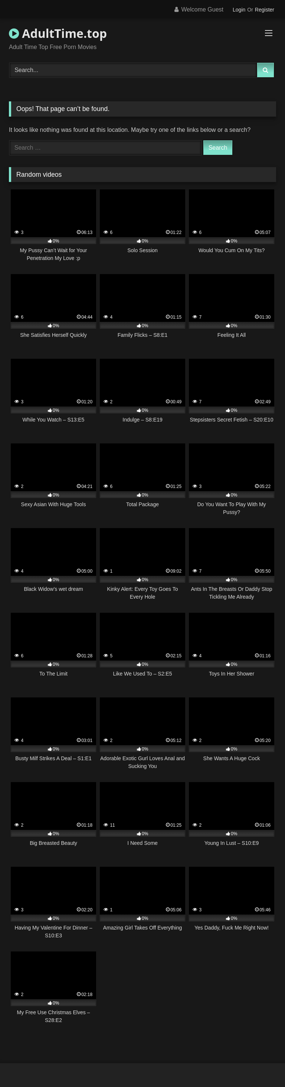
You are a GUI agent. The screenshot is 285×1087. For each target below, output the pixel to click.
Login (239, 10)
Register (264, 10)
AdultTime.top (58, 33)
